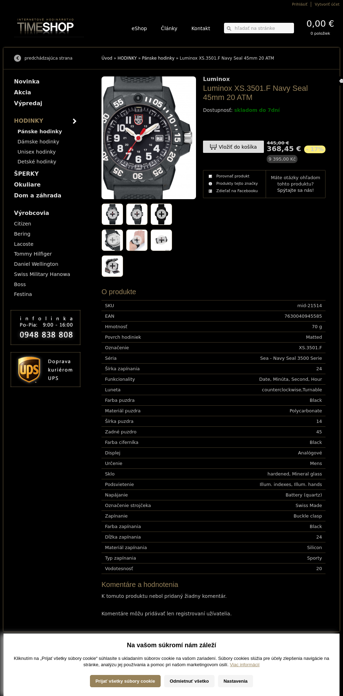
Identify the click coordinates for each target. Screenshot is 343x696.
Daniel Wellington (36, 264)
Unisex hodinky (37, 152)
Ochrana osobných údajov (35, 665)
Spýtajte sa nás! (295, 190)
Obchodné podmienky (31, 660)
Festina (23, 294)
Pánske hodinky (158, 58)
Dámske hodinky (38, 141)
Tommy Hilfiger (33, 254)
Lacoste (24, 244)
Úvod (107, 58)
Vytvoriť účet (327, 4)
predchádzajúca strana (48, 58)
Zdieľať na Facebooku (237, 191)
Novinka (27, 81)
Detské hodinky (37, 161)
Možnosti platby (26, 655)
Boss (20, 284)
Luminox (216, 79)
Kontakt (200, 28)
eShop (139, 28)
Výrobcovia (31, 213)
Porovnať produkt (233, 176)
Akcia (22, 92)
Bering (22, 234)
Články (169, 28)
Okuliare (27, 184)
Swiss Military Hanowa (42, 274)
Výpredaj (28, 103)
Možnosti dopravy (27, 650)
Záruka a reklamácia (30, 670)
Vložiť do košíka (238, 147)
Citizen (22, 224)
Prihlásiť (299, 4)
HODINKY (127, 58)
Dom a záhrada (37, 195)
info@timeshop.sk (181, 670)
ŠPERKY (26, 173)
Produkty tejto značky (237, 183)
